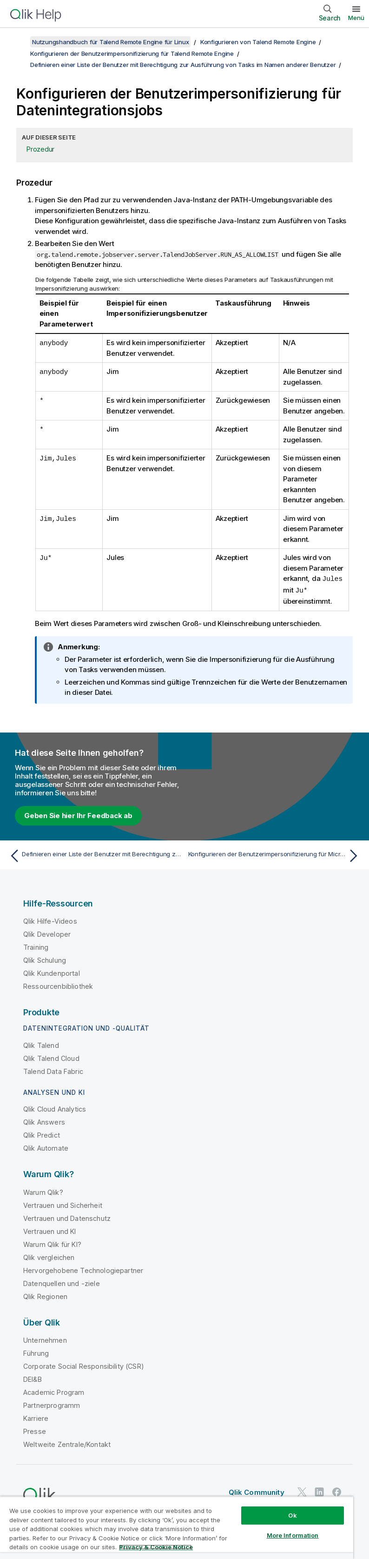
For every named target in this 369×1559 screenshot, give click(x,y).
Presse (34, 1430)
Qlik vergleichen (49, 1256)
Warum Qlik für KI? (52, 1243)
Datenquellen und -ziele (61, 1282)
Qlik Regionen (45, 1295)
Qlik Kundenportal (51, 972)
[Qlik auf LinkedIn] (319, 1491)
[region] (176, 1527)
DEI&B (32, 1378)
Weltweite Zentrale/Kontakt (67, 1443)
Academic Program (54, 1391)
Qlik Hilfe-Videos (50, 920)
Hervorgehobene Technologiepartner (83, 1269)
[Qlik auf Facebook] (337, 1491)
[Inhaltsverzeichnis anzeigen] (19, 42)
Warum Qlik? (43, 1191)
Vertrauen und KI (49, 1230)
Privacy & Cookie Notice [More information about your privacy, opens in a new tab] (156, 1547)
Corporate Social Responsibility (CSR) (83, 1365)
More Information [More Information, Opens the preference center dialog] (293, 1535)
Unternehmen (45, 1339)
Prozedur (40, 149)
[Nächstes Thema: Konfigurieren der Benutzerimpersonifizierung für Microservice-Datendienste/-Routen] (275, 855)
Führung (36, 1352)
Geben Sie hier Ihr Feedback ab (78, 814)
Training (35, 946)
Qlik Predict (41, 1134)
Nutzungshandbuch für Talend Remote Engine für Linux (110, 42)
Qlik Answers (44, 1121)
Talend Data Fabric (53, 1070)
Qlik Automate (45, 1147)
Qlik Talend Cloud (51, 1057)
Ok (292, 1515)
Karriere (35, 1417)
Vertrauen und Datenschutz (67, 1217)
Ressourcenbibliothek (58, 985)
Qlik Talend (41, 1044)
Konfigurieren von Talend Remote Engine (258, 42)
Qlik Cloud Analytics (54, 1108)
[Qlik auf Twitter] (302, 1491)
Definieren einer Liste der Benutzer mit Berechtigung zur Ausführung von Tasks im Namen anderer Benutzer (183, 64)
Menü (356, 17)
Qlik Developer (47, 933)
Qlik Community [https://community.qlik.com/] (256, 1491)
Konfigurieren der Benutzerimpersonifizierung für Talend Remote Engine (132, 53)
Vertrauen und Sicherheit (62, 1204)
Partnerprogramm (51, 1404)
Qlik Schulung (44, 959)
